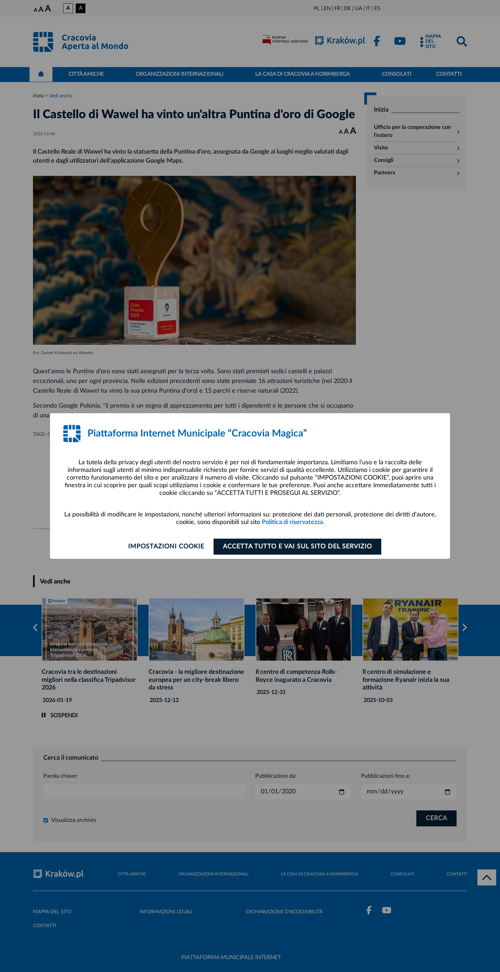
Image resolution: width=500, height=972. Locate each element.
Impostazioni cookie (166, 547)
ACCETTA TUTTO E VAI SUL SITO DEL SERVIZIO (297, 547)
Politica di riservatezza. (293, 522)
